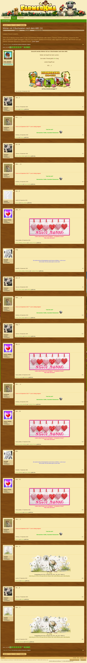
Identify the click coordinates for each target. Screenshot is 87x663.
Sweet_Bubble (22, 156)
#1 (82, 91)
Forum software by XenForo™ (36, 659)
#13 (82, 401)
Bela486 (6, 260)
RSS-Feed (85, 657)
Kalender (21, 18)
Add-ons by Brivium (61, 661)
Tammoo (6, 107)
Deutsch (3, 657)
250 (24, 47)
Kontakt (74, 657)
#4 (82, 153)
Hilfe (78, 657)
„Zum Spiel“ (35, 41)
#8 (82, 268)
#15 (82, 469)
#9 (82, 287)
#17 (82, 536)
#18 (82, 578)
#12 (82, 374)
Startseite (7, 18)
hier (55, 58)
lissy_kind (17, 641)
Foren (14, 18)
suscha (16, 109)
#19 (82, 596)
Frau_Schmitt (27, 30)
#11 (82, 333)
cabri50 (6, 201)
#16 (82, 509)
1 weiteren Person (32, 242)
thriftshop (22, 109)
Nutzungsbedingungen (74, 659)
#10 (82, 315)
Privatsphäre (83, 659)
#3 (82, 134)
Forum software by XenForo (12, 659)
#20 (82, 639)
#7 (82, 240)
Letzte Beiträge (6, 21)
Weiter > (28, 47)
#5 (82, 181)
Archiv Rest (17, 30)
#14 (82, 441)
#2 (82, 106)
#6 (82, 200)
